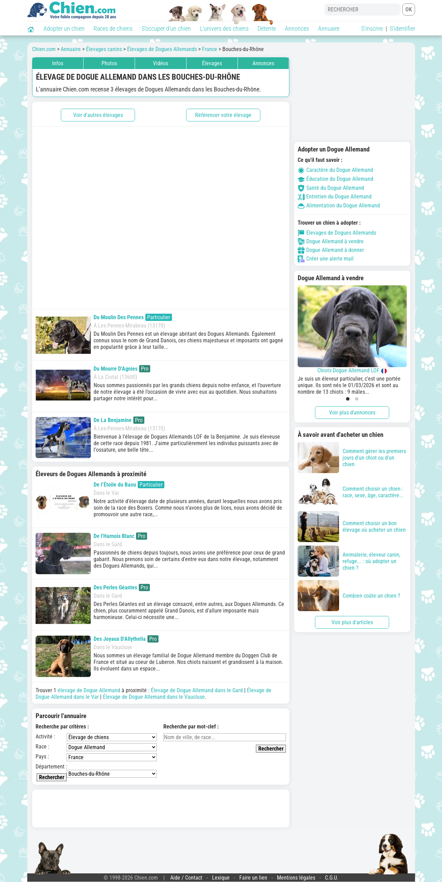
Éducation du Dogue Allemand (335, 179)
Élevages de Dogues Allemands (337, 232)
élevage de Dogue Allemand (89, 690)
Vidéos (160, 63)
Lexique (221, 877)
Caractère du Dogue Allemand (335, 170)
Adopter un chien (64, 28)
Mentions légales (296, 877)
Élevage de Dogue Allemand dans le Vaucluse (154, 697)
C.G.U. (331, 877)
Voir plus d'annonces (352, 412)
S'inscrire (372, 28)
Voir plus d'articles (352, 622)
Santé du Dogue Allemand (331, 188)
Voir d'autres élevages (98, 115)
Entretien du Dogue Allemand (335, 196)
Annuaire (328, 28)
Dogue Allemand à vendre (331, 241)
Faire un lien (253, 877)
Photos (109, 63)
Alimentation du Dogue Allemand (339, 205)
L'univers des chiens (224, 28)
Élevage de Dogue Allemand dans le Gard (197, 690)
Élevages (212, 63)
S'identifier (402, 28)
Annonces (297, 28)
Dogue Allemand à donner (331, 250)
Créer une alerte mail (326, 258)
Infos (57, 63)
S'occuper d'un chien (166, 28)
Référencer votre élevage (223, 115)
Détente (267, 28)
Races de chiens (113, 28)
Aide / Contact (186, 877)
